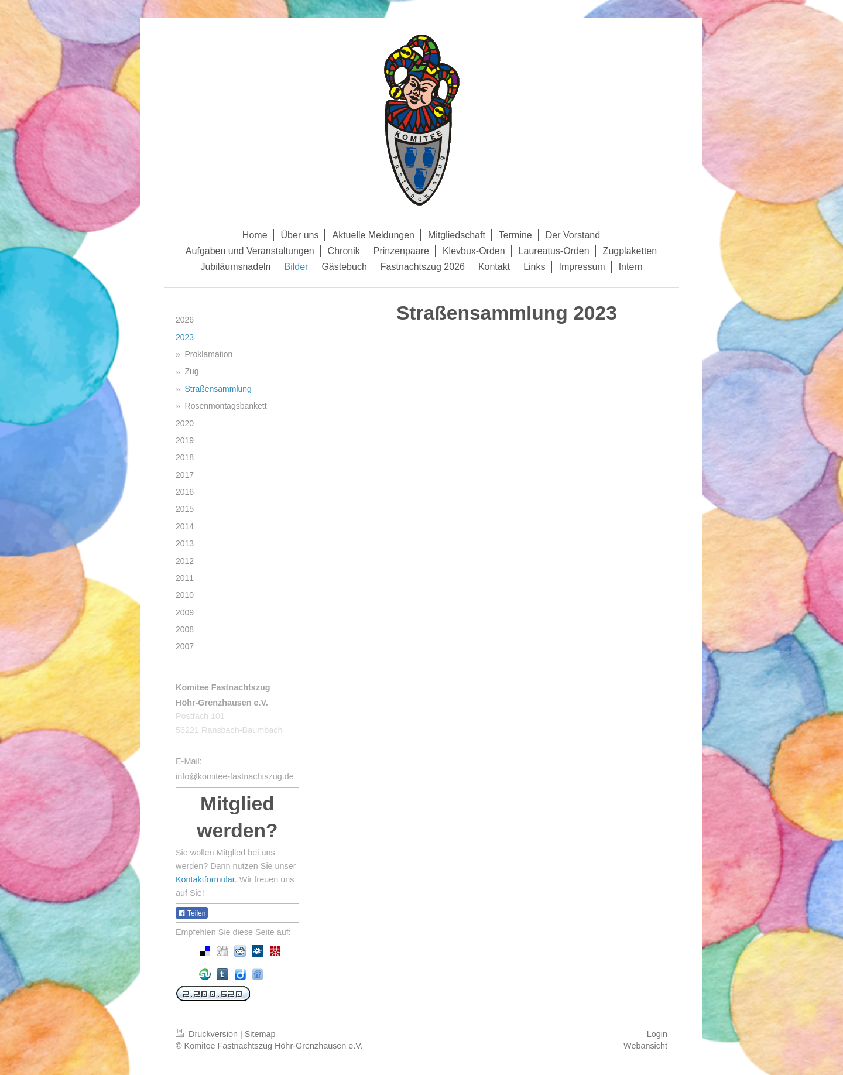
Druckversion (208, 1034)
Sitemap (260, 1034)
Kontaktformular (205, 879)
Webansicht (645, 1045)
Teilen (191, 913)
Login (657, 1034)
